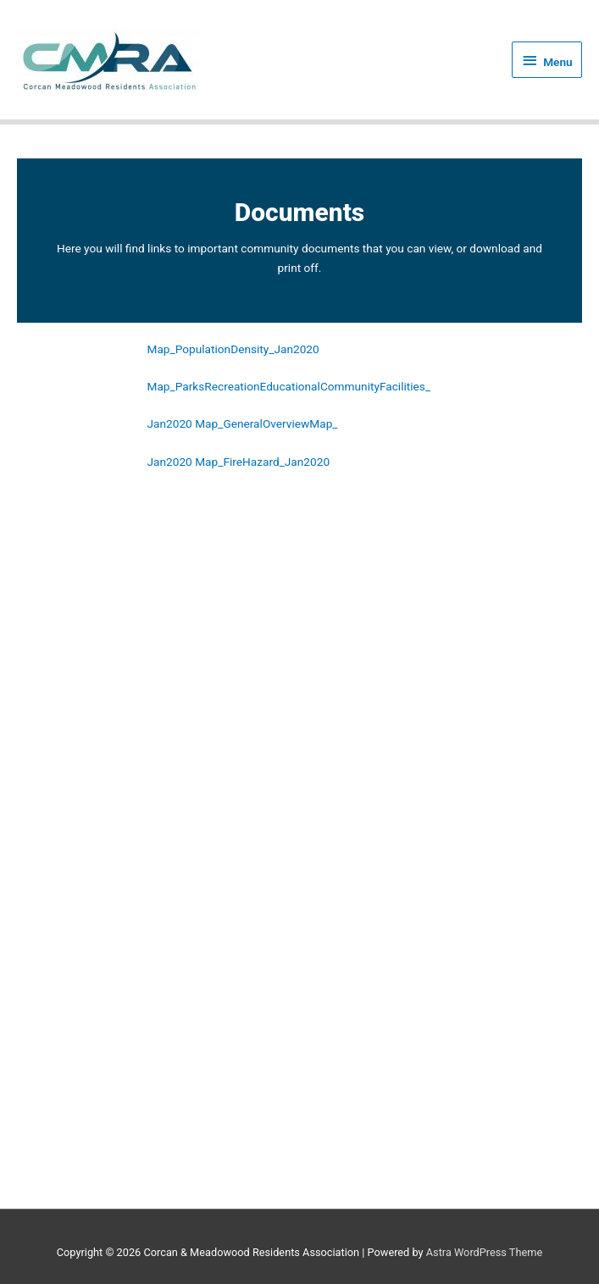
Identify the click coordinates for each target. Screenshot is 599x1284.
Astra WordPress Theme (484, 1252)
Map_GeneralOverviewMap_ (266, 425)
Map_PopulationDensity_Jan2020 (233, 350)
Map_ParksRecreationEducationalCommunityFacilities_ (289, 387)
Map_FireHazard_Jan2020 (262, 462)
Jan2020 (169, 425)
